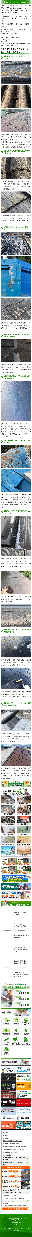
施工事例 (5, 1132)
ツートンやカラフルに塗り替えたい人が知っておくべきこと (21, 974)
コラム (8, 43)
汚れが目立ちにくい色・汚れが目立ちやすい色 (21, 949)
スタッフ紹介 (7, 1155)
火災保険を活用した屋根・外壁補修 (13, 1198)
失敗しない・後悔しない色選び (21, 913)
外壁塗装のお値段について (11, 1152)
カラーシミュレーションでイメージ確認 (21, 925)
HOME (3, 43)
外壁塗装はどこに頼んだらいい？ (12, 1195)
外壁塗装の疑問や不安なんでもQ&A (13, 1149)
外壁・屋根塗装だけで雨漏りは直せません (15, 1146)
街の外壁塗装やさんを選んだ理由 (12, 1141)
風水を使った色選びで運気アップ (21, 936)
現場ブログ (6, 1135)
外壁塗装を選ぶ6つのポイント (12, 1143)
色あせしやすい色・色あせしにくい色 (20, 962)
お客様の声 (6, 1138)
